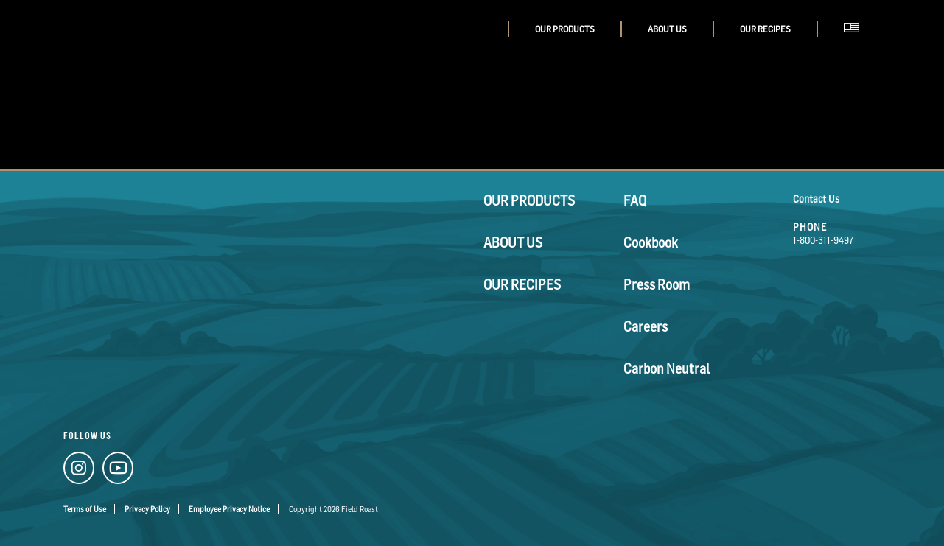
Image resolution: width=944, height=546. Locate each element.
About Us (667, 29)
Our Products (565, 29)
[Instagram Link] (75, 466)
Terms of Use (84, 498)
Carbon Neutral (655, 322)
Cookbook (643, 229)
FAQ (631, 198)
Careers (640, 291)
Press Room (648, 260)
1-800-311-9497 (823, 240)
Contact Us (816, 198)
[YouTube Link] (107, 466)
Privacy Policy (147, 498)
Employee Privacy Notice (229, 498)
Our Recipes (765, 29)
